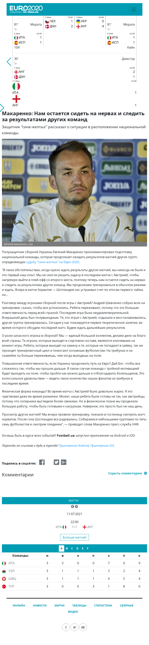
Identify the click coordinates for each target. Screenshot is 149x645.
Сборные (126, 605)
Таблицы (79, 605)
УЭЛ (12, 571)
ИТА (59, 527)
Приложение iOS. (102, 445)
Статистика (103, 605)
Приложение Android (74, 445)
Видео (73, 611)
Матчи (74, 500)
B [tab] (67, 548)
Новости (40, 605)
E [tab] (82, 548)
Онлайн (19, 605)
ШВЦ (12, 578)
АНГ (90, 527)
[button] (9, 62)
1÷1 (74, 527)
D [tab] (77, 548)
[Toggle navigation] (133, 9)
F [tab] (87, 548)
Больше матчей (74, 537)
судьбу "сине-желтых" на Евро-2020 (52, 262)
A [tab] (61, 548)
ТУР (11, 586)
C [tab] (72, 548)
